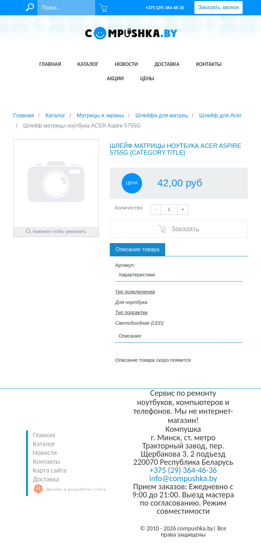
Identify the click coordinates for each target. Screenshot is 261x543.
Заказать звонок (218, 7)
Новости (45, 452)
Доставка (46, 479)
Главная (44, 435)
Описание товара (137, 249)
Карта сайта (50, 470)
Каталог (44, 444)
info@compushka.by (183, 478)
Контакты (46, 461)
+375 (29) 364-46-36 (183, 470)
